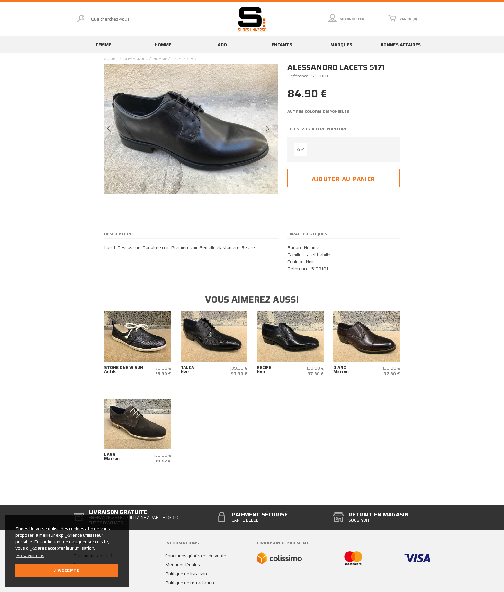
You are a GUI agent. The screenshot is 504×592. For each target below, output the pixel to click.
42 (300, 149)
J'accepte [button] (67, 570)
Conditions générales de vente (195, 555)
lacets (179, 59)
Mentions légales (182, 564)
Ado (222, 44)
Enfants (282, 44)
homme (160, 59)
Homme (163, 44)
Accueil (111, 59)
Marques (341, 44)
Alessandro (135, 59)
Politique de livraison (186, 573)
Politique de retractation (189, 582)
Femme (103, 44)
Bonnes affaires (401, 44)
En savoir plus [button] (30, 555)
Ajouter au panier (343, 179)
